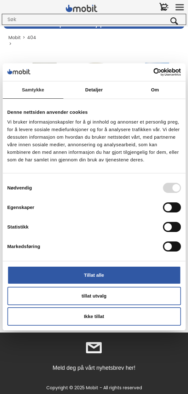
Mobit (15, 37)
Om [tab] (155, 89)
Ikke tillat (94, 316)
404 (31, 37)
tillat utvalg (94, 295)
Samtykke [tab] (33, 89)
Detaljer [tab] (94, 89)
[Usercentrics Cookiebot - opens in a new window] (153, 72)
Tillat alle (94, 275)
